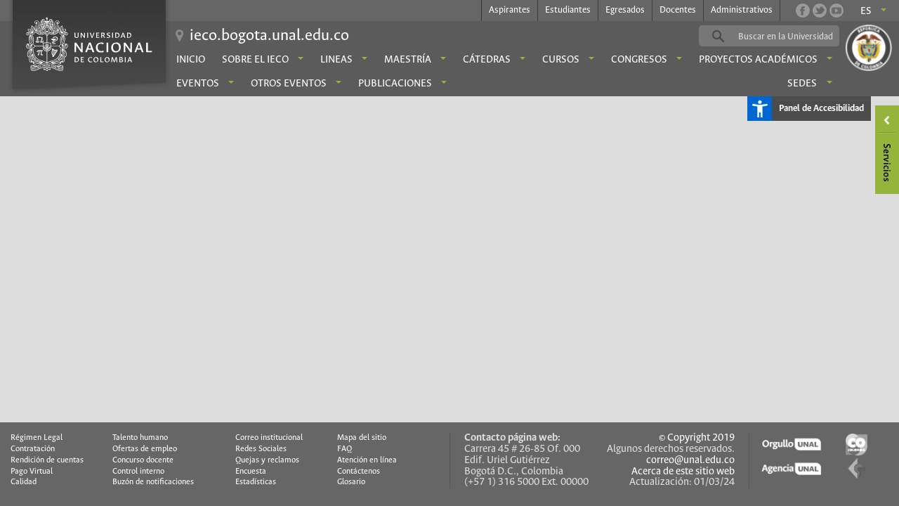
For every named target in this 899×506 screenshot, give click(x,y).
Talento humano (140, 438)
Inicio (190, 59)
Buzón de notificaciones (153, 482)
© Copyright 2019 (697, 437)
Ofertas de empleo (144, 449)
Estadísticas (255, 482)
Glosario (351, 482)
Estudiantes (568, 10)
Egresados (625, 10)
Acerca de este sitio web (683, 471)
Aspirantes (509, 10)
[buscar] (791, 36)
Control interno (138, 471)
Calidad (24, 482)
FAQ (344, 449)
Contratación (33, 449)
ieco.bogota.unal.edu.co (269, 35)
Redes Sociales (261, 449)
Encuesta (250, 471)
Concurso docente (142, 460)
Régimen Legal (37, 438)
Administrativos (742, 10)
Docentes (678, 10)
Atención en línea (367, 460)
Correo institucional (269, 438)
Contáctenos (358, 471)
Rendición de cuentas (47, 460)
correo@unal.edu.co (690, 460)
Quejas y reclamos (267, 460)
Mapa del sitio (361, 438)
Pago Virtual (32, 471)
